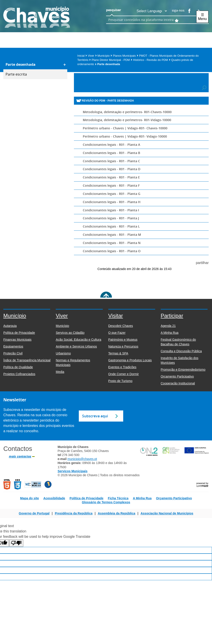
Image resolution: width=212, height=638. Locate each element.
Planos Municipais (125, 55)
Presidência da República (74, 513)
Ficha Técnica (118, 498)
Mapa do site (29, 498)
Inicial (82, 55)
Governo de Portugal (34, 513)
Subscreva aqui (95, 416)
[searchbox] (151, 20)
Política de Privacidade (86, 498)
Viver (92, 55)
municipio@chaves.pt (82, 459)
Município (104, 55)
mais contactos (20, 456)
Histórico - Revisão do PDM (151, 60)
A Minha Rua (142, 498)
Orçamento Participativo (174, 498)
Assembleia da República (116, 513)
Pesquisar (82, 80)
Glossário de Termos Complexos (106, 502)
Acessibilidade (54, 498)
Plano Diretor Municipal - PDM (112, 60)
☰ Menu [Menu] (202, 17)
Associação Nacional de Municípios (167, 513)
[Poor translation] (16, 543)
